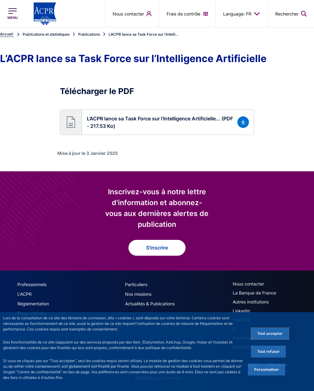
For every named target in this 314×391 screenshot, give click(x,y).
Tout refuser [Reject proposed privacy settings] (268, 351)
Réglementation (33, 303)
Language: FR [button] (241, 14)
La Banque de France (254, 292)
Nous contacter (248, 283)
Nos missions (138, 294)
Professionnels (32, 284)
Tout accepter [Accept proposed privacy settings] (270, 333)
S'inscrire (157, 248)
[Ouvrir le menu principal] (12, 13)
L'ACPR (24, 294)
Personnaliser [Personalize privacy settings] (266, 369)
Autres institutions (251, 301)
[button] (157, 122)
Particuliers (136, 284)
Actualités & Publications (150, 303)
